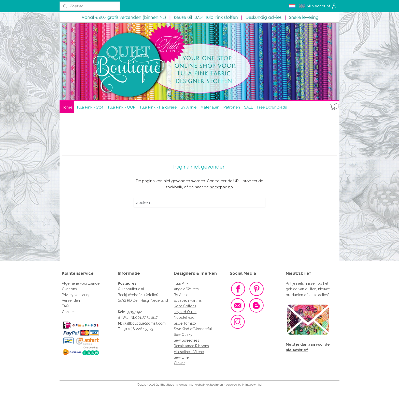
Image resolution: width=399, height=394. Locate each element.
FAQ (65, 306)
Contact (68, 312)
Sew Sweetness (186, 340)
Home (67, 107)
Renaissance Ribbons (191, 346)
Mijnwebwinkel (252, 384)
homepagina (221, 187)
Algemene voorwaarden (82, 283)
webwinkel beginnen (209, 384)
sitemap (181, 384)
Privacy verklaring (76, 295)
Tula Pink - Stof (89, 107)
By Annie (188, 107)
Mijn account (322, 6)
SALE (248, 107)
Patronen (231, 107)
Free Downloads (272, 107)
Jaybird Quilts (185, 312)
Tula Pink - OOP (121, 107)
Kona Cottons (185, 306)
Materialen (210, 107)
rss (191, 384)
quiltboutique (134, 323)
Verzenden (71, 300)
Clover (179, 363)
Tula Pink (181, 283)
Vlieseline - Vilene (189, 352)
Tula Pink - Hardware (158, 107)
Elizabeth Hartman (189, 300)
